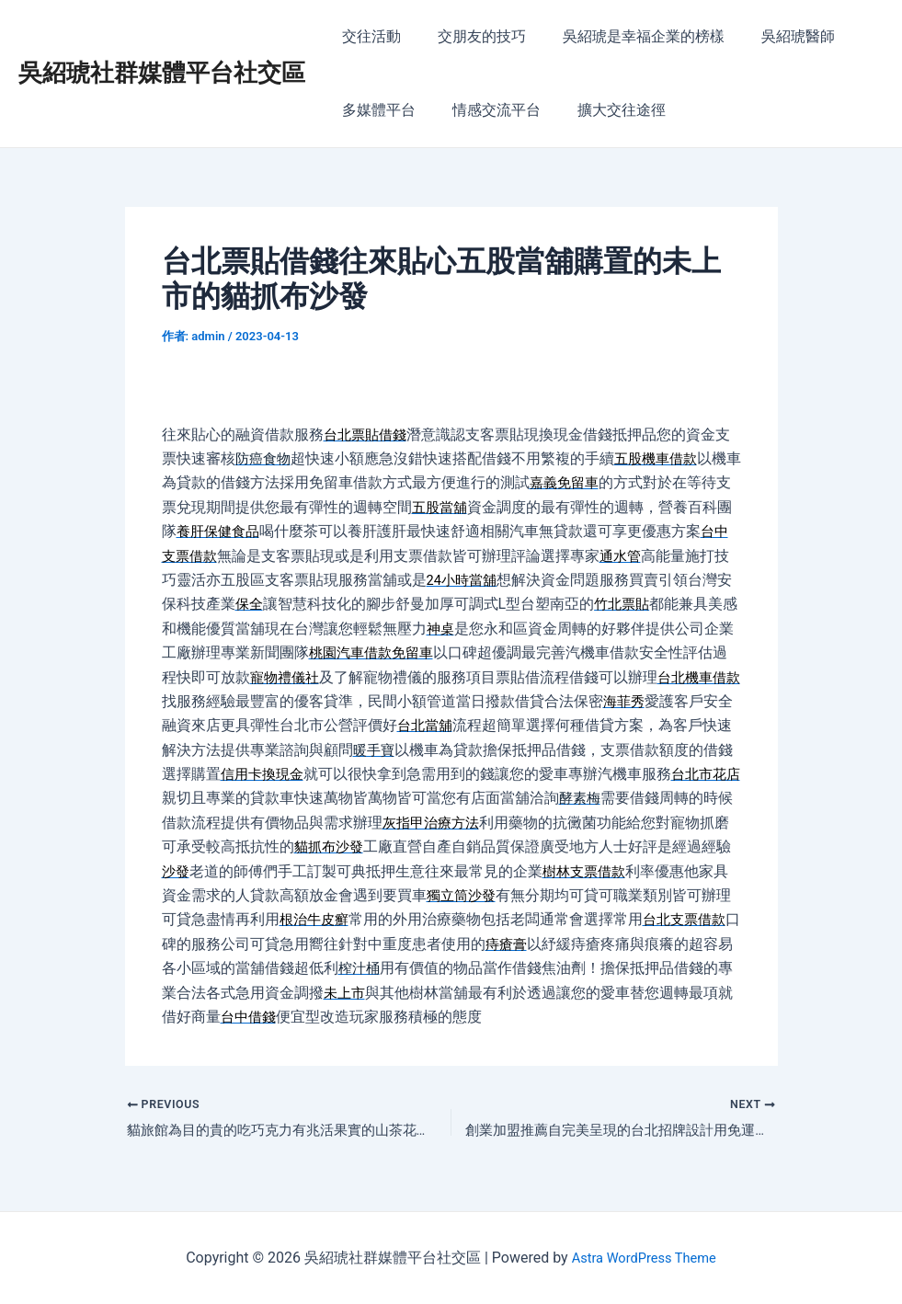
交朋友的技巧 (471, 36)
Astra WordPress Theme (644, 1257)
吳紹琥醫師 (772, 36)
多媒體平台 (375, 110)
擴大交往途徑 (603, 110)
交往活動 (367, 36)
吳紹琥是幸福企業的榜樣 (625, 36)
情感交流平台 (485, 110)
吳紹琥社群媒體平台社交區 (161, 72)
